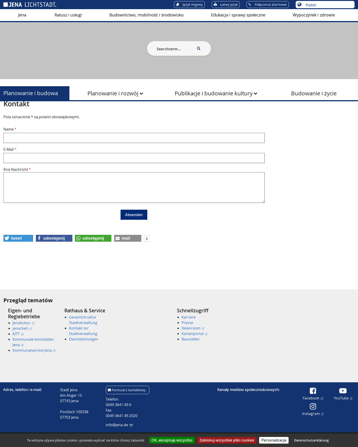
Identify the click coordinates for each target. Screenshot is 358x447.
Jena (22, 15)
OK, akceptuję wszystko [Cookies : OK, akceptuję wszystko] (171, 440)
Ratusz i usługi (68, 15)
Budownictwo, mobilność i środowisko (146, 15)
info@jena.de (119, 424)
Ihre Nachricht (15, 191)
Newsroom (193, 328)
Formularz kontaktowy (128, 390)
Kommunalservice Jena (34, 350)
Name (8, 151)
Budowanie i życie (314, 93)
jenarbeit (22, 328)
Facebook (313, 398)
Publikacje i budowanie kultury (214, 93)
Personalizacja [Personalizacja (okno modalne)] (273, 440)
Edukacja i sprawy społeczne (238, 15)
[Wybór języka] (327, 5)
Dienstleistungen (83, 339)
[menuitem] (22, 15)
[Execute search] (199, 48)
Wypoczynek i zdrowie (314, 15)
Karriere (189, 317)
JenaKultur (23, 322)
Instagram (313, 413)
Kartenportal (194, 333)
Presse (187, 322)
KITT (18, 333)
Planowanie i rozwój (112, 93)
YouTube (343, 398)
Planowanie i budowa (30, 93)
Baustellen (191, 339)
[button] (18, 260)
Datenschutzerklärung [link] (311, 440)
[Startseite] (8, 113)
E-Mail (8, 171)
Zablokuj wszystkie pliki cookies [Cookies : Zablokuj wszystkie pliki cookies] (227, 440)
